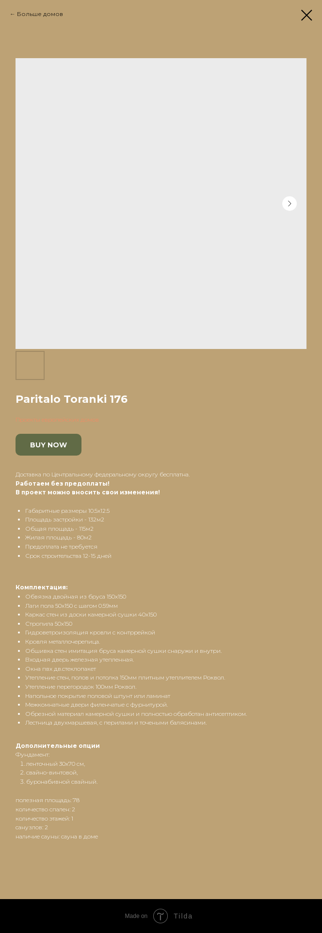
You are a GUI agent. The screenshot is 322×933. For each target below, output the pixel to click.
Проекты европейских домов (57, 419)
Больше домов (40, 13)
